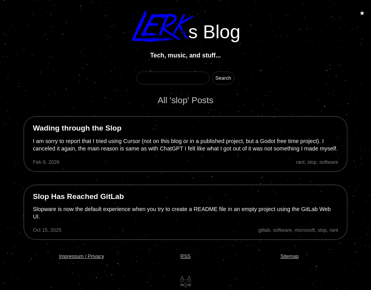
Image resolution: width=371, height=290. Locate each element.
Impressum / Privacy (81, 256)
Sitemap (289, 256)
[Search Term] (173, 78)
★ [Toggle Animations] (362, 13)
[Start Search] (223, 78)
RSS (185, 256)
